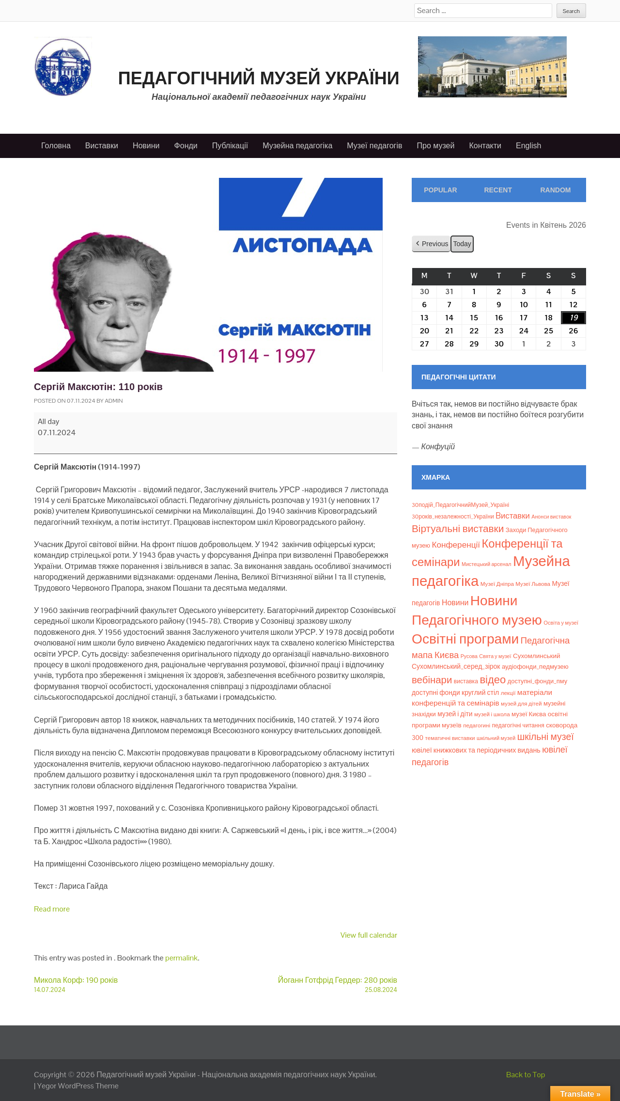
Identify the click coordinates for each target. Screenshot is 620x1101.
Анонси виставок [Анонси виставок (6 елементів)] (551, 516)
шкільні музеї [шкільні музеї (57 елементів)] (545, 737)
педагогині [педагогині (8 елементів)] (476, 725)
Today (462, 243)
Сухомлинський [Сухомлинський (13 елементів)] (536, 656)
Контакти (485, 146)
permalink (181, 958)
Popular (440, 190)
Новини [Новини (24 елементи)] (455, 603)
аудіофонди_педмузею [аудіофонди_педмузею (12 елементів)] (535, 666)
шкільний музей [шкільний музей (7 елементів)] (496, 738)
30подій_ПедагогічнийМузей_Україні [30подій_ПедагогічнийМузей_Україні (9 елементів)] (460, 505)
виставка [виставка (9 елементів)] (466, 681)
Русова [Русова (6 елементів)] (469, 656)
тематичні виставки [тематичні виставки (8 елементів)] (450, 738)
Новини (146, 146)
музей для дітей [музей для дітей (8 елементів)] (521, 703)
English (528, 146)
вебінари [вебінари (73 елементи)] (432, 680)
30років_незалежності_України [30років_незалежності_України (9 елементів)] (453, 516)
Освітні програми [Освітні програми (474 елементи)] (465, 638)
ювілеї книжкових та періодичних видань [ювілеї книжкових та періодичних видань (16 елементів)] (476, 750)
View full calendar (369, 935)
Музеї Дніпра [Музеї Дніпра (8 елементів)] (497, 584)
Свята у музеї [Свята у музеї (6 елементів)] (495, 656)
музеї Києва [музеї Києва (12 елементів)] (529, 714)
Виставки (101, 146)
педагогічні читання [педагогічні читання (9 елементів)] (518, 725)
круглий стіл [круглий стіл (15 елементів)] (480, 692)
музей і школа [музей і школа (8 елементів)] (492, 714)
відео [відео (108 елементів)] (493, 679)
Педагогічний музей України (259, 78)
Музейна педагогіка (297, 146)
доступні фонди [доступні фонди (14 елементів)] (436, 692)
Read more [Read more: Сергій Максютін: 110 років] (52, 909)
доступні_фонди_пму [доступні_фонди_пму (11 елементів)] (537, 681)
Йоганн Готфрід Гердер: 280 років (306, 984)
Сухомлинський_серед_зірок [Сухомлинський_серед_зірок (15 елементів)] (456, 666)
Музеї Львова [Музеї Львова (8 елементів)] (532, 584)
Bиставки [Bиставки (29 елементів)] (513, 515)
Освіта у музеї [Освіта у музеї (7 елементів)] (560, 622)
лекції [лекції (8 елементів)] (508, 693)
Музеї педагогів (374, 146)
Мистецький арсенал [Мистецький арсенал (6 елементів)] (487, 564)
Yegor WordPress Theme (78, 1086)
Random (555, 190)
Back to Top (525, 1075)
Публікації (230, 146)
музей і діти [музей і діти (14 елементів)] (454, 713)
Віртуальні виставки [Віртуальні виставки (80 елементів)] (458, 528)
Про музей (436, 146)
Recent (498, 190)
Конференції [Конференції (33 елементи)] (456, 544)
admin (114, 401)
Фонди (186, 146)
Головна (56, 146)
